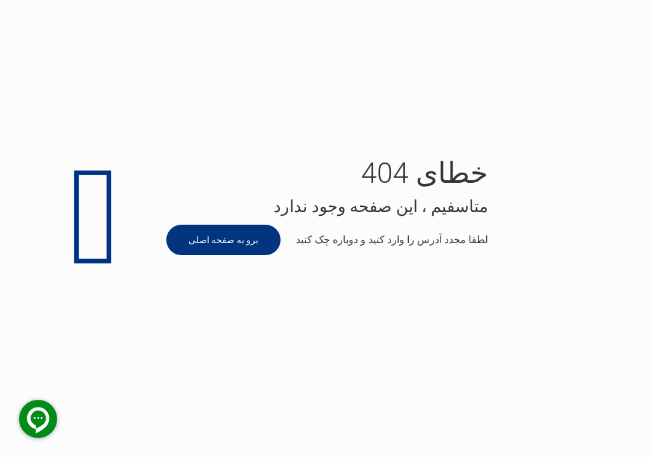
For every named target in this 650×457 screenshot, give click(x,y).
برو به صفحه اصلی (223, 240)
